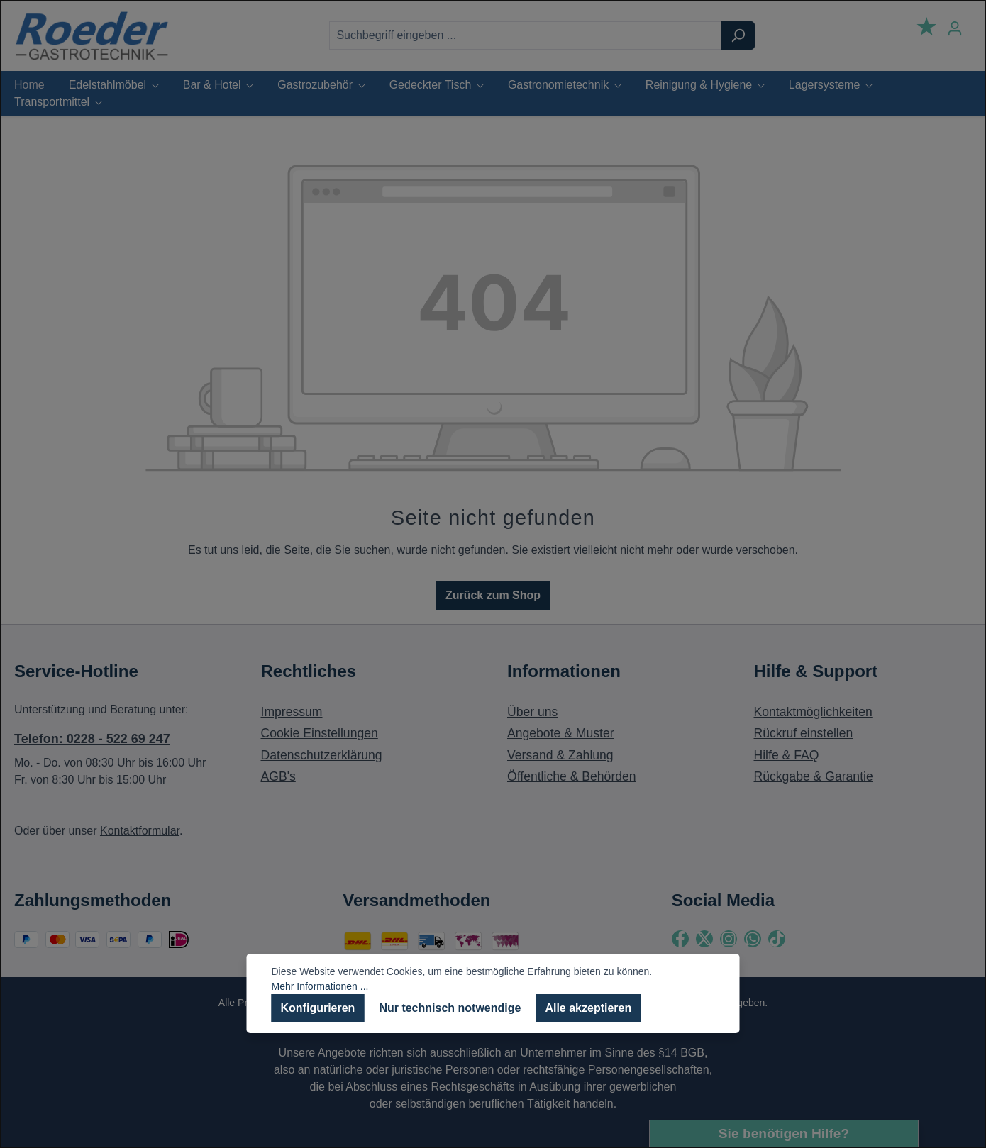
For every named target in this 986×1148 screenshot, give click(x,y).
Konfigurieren (318, 1008)
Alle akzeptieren (588, 1008)
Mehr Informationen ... (320, 986)
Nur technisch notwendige (450, 1008)
